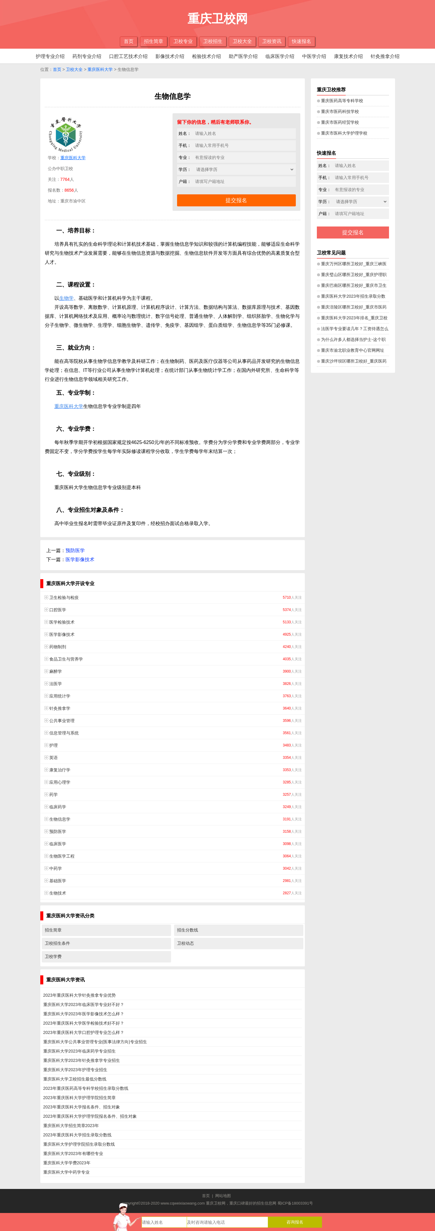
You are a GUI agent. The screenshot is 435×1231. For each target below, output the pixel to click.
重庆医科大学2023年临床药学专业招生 (79, 1051)
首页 (128, 41)
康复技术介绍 (348, 56)
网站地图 (223, 1195)
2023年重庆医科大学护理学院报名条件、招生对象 (90, 1116)
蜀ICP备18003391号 (295, 1203)
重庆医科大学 (100, 69)
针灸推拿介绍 (385, 56)
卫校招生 (212, 41)
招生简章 (153, 41)
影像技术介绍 (169, 56)
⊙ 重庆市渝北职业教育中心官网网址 (350, 350)
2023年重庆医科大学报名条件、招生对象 (81, 1107)
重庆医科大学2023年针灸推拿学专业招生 (81, 1060)
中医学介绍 (314, 56)
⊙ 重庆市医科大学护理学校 (342, 133)
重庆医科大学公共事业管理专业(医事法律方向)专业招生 (95, 1041)
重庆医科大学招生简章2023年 (71, 1125)
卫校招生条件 (57, 943)
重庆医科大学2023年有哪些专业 (73, 1153)
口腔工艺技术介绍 (128, 56)
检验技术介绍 (206, 56)
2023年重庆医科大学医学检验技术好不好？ (83, 1023)
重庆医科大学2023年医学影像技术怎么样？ (83, 1013)
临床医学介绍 (279, 56)
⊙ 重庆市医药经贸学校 (338, 122)
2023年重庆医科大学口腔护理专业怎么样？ (83, 1032)
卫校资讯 (271, 41)
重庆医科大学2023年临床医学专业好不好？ (83, 1004)
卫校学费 (53, 956)
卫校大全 (242, 41)
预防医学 (75, 550)
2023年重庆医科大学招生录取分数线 (77, 1134)
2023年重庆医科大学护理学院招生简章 (79, 1097)
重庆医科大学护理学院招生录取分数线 (79, 1144)
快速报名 (301, 41)
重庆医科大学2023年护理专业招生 (75, 1069)
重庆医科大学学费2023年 (66, 1162)
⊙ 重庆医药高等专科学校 (340, 100)
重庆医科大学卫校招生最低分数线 (74, 1079)
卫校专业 (183, 41)
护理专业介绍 (50, 56)
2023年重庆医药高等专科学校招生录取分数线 (85, 1088)
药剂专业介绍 (86, 56)
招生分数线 (187, 930)
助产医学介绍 (243, 56)
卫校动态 (185, 943)
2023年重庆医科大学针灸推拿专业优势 (79, 995)
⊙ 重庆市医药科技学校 (338, 111)
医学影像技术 (80, 559)
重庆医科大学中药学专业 (66, 1172)
